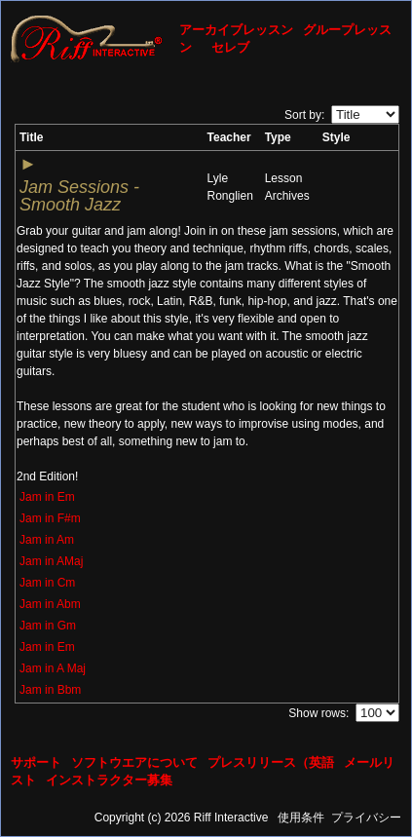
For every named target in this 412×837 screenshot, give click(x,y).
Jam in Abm (50, 604)
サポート (36, 762)
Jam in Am (46, 540)
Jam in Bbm (50, 690)
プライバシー (366, 817)
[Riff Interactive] (87, 38)
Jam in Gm (47, 625)
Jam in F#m (50, 518)
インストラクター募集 (109, 780)
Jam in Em (47, 497)
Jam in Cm (47, 583)
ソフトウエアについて (134, 762)
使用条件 (301, 817)
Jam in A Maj (52, 668)
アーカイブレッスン (236, 29)
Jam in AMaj (51, 561)
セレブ (230, 47)
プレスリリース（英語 (270, 762)
